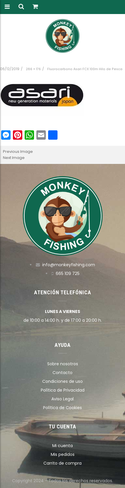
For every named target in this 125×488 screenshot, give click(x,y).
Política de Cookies (62, 408)
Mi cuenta (62, 446)
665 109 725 (68, 273)
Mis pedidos (63, 454)
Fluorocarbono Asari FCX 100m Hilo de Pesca (84, 69)
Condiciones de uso (62, 381)
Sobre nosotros (62, 364)
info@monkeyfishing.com (68, 265)
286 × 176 (33, 69)
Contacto (62, 372)
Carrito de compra (62, 463)
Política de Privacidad (63, 390)
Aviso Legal (62, 399)
